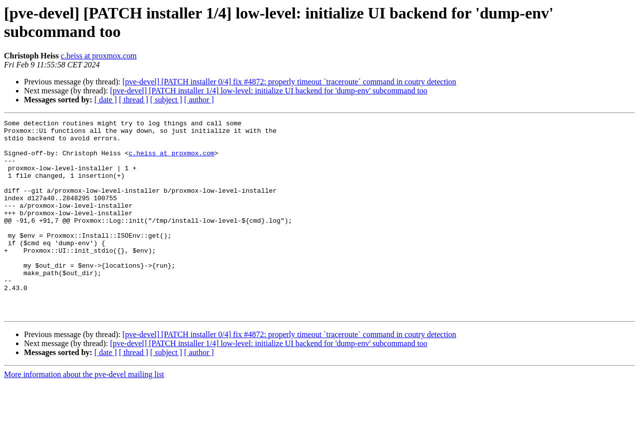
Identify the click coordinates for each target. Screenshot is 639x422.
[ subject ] (166, 99)
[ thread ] (133, 99)
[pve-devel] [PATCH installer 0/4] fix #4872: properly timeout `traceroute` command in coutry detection (289, 81)
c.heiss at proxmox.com (99, 55)
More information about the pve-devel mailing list (84, 413)
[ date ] (105, 99)
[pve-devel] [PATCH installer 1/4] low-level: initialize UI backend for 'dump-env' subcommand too (268, 90)
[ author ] (199, 99)
